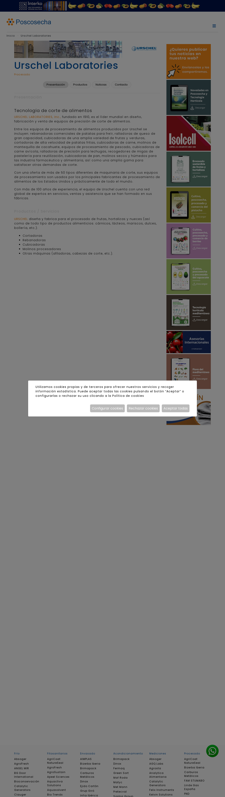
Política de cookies (128, 396)
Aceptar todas (175, 408)
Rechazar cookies (143, 408)
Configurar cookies (107, 408)
